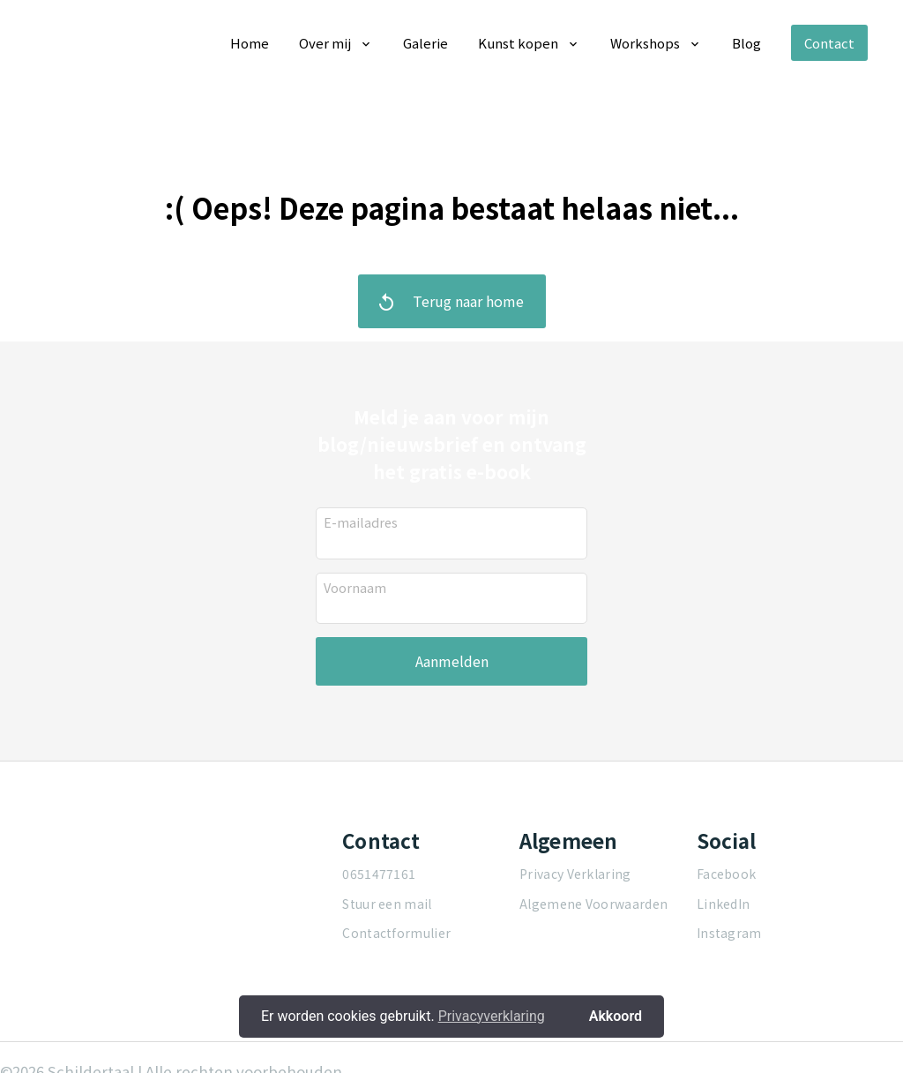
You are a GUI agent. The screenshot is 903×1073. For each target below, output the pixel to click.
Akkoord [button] (615, 1016)
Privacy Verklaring (575, 873)
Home (249, 43)
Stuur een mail (386, 903)
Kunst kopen (518, 43)
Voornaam (355, 587)
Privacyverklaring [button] (491, 1016)
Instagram (729, 933)
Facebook (726, 873)
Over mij (325, 43)
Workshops (645, 43)
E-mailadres (361, 521)
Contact (829, 43)
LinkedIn (723, 903)
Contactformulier (396, 933)
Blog (746, 43)
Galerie (425, 43)
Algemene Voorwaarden (593, 903)
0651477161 (378, 873)
